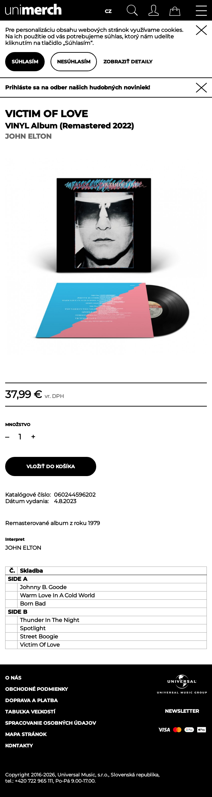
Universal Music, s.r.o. (82, 775)
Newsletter (182, 711)
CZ (108, 11)
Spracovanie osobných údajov (50, 723)
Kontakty (19, 746)
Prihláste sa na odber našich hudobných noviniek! (77, 87)
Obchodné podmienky (36, 689)
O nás (13, 678)
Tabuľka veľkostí (30, 712)
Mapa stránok (25, 734)
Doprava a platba (31, 700)
